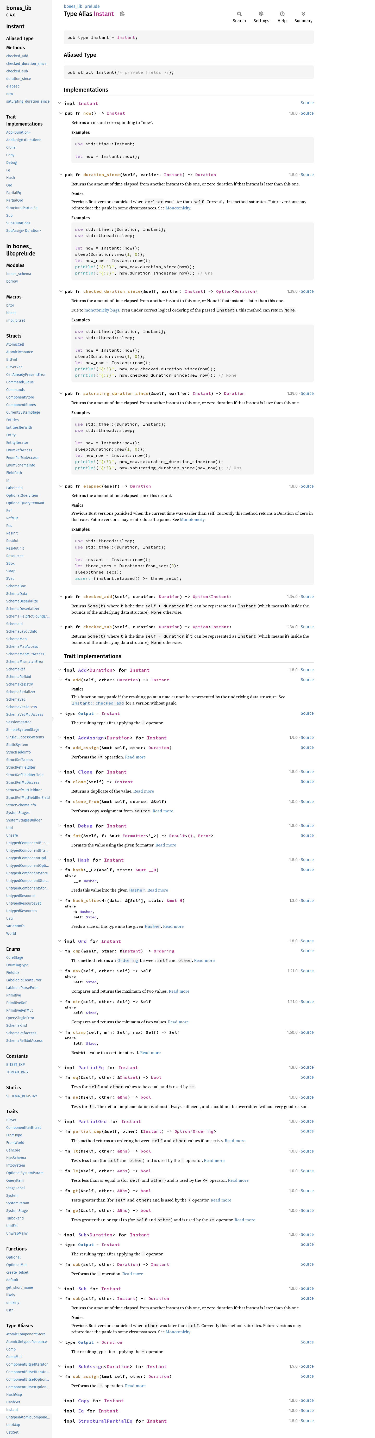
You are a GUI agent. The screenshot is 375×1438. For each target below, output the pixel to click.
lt (75, 1151)
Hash (84, 860)
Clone (85, 772)
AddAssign (91, 738)
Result (177, 835)
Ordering (164, 951)
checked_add (97, 596)
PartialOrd (92, 1121)
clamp (79, 1032)
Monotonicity (178, 208)
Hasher (90, 881)
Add (82, 670)
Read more (135, 757)
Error (204, 835)
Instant (126, 37)
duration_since (101, 174)
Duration (205, 174)
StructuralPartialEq (105, 1421)
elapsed (92, 486)
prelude (92, 6)
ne (75, 1097)
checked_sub (97, 626)
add (77, 679)
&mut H (174, 900)
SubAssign (91, 1366)
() (190, 835)
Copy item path (122, 13)
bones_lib (73, 6)
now (87, 113)
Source (307, 102)
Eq (81, 1411)
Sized (91, 917)
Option (224, 291)
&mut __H (145, 869)
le (75, 1170)
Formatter (134, 835)
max (77, 970)
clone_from (86, 801)
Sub (82, 1235)
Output (86, 713)
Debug (85, 826)
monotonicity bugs (101, 310)
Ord (82, 941)
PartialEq (91, 1067)
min (77, 1001)
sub (77, 1264)
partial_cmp (87, 1131)
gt (75, 1190)
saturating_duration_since (115, 393)
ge (75, 1210)
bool (156, 1077)
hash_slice (86, 900)
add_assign (86, 747)
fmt (77, 835)
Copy (84, 1401)
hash (78, 869)
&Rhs (122, 1097)
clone (79, 781)
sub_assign (86, 1376)
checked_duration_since (112, 291)
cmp (77, 951)
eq (75, 1077)
